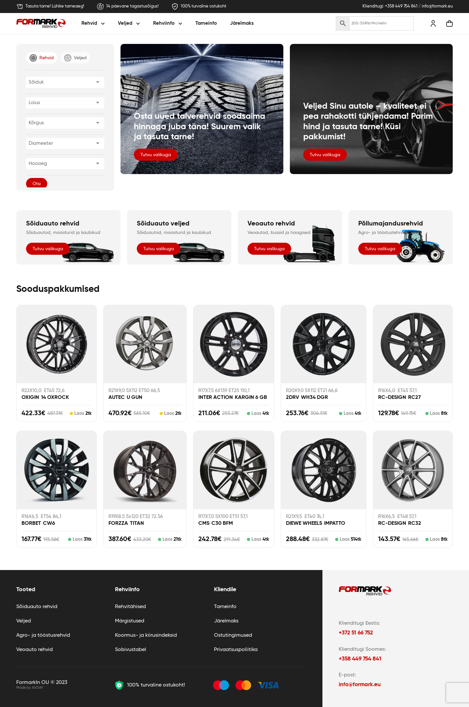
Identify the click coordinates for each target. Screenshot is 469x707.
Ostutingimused (233, 635)
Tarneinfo (206, 23)
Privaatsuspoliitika (236, 649)
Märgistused (129, 621)
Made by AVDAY (29, 687)
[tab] (41, 57)
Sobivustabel (130, 649)
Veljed (23, 621)
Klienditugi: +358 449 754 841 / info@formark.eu (407, 6)
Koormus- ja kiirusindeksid (146, 635)
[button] (94, 23)
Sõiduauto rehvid (36, 606)
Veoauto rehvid (34, 649)
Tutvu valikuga (155, 155)
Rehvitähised (130, 606)
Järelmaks (242, 23)
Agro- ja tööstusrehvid (43, 635)
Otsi (37, 184)
